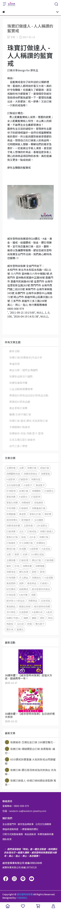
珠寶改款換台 (30, 473)
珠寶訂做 (31, 467)
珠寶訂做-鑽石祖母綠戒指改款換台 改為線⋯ (30, 772)
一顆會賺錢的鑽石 (29, 829)
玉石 (21, 531)
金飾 (21, 583)
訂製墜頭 (35, 496)
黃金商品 (31, 583)
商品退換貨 (30, 834)
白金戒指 (45, 600)
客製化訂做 (35, 514)
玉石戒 (20, 623)
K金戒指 (45, 548)
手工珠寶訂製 (26, 543)
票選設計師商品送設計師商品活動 (28, 395)
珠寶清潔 (10, 571)
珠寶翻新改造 (13, 473)
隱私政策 (7, 839)
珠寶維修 (25, 502)
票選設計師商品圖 (19, 402)
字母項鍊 (10, 508)
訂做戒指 (31, 531)
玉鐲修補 (10, 467)
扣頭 (25, 554)
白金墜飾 (23, 612)
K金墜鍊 (33, 548)
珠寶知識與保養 (18, 383)
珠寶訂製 (43, 537)
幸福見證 (14, 364)
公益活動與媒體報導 (21, 389)
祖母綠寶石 (12, 519)
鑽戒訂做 (10, 548)
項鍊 (33, 594)
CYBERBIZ (21, 897)
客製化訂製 (12, 537)
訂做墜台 (49, 490)
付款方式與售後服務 (12, 834)
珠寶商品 (32, 600)
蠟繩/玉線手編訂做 (20, 414)
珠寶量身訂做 (38, 508)
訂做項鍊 (49, 560)
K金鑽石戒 (37, 612)
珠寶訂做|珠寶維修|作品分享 (25, 357)
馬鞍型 (9, 623)
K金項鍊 (48, 577)
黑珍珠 (9, 629)
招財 (42, 618)
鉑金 (23, 537)
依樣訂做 (23, 490)
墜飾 (34, 571)
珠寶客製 (45, 473)
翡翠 (16, 554)
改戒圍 (22, 548)
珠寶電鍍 (39, 566)
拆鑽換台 (40, 543)
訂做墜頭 (22, 479)
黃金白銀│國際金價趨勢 (23, 370)
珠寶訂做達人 (47, 531)
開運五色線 (24, 606)
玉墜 (8, 554)
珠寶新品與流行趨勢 (21, 376)
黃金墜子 (40, 485)
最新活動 (14, 351)
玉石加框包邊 (13, 485)
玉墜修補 (28, 525)
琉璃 (29, 623)
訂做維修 (23, 508)
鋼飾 (26, 618)
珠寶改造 (35, 479)
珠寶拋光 (36, 577)
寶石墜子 (39, 623)
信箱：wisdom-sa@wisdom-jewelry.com (24, 811)
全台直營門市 (9, 824)
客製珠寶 (10, 496)
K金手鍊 (23, 594)
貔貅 (34, 618)
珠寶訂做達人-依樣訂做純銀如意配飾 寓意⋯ (30, 782)
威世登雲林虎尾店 (41, 589)
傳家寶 (47, 514)
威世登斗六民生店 (15, 600)
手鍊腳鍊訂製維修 (19, 427)
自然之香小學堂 (18, 446)
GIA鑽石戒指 (37, 554)
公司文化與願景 (43, 824)
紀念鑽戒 (10, 589)
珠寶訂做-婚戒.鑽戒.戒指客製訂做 (28, 421)
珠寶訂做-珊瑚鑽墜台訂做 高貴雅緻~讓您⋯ (30, 751)
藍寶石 (20, 629)
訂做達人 (44, 583)
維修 (8, 566)
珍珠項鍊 (10, 577)
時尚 (50, 618)
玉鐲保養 (10, 560)
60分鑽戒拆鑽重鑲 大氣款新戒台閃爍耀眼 (30, 761)
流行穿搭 (10, 612)
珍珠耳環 (10, 594)
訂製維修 (10, 543)
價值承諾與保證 (10, 829)
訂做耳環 (23, 560)
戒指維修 (38, 502)
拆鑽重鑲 (10, 514)
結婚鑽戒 (23, 589)
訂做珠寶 (10, 531)
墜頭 (42, 571)
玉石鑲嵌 (38, 519)
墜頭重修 (25, 519)
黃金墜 (22, 514)
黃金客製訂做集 (18, 408)
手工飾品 (23, 577)
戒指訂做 (44, 467)
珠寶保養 (27, 566)
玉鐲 (21, 467)
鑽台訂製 (36, 560)
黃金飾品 (10, 606)
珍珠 (16, 566)
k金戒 (49, 612)
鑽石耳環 (23, 571)
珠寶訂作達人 (13, 618)
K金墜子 (28, 485)
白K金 (32, 537)
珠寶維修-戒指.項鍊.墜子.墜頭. (26, 433)
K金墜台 (23, 496)
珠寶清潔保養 (13, 525)
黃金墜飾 (10, 583)
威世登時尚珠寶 (42, 606)
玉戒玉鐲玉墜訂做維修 (22, 440)
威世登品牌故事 (26, 824)
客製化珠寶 (12, 502)
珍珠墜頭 (10, 490)
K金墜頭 (10, 479)
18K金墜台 (41, 525)
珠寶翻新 (36, 490)
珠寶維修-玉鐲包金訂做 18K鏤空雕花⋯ (30, 742)
